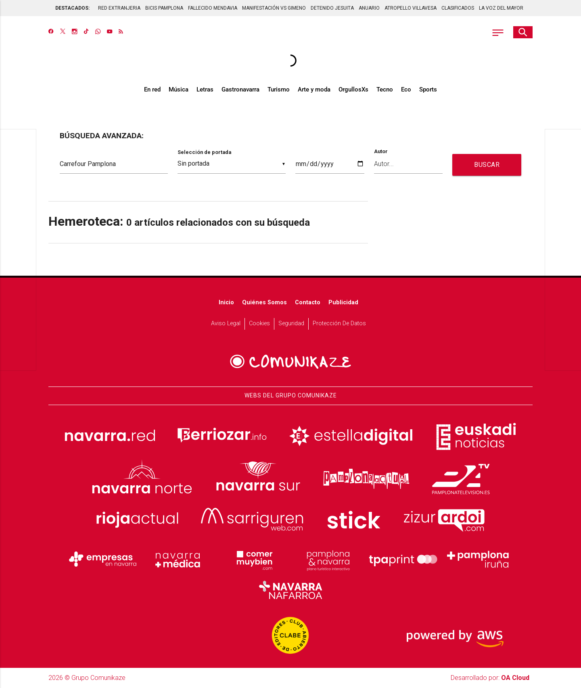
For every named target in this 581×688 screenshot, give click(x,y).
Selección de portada (204, 152)
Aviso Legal (225, 323)
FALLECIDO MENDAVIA (212, 8)
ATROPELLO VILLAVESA (411, 8)
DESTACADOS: (72, 8)
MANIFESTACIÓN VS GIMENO (274, 8)
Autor (381, 152)
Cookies (259, 323)
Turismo (279, 89)
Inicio (226, 302)
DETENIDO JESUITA (332, 8)
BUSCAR (486, 164)
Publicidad (343, 302)
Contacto (307, 302)
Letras (204, 89)
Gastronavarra (240, 89)
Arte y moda (314, 89)
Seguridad (291, 323)
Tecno (384, 89)
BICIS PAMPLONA (164, 8)
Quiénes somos (264, 302)
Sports (428, 89)
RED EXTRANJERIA (119, 8)
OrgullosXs (353, 89)
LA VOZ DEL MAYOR (501, 8)
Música (178, 89)
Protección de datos (339, 323)
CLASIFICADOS (457, 8)
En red (152, 89)
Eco (406, 89)
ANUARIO (369, 8)
